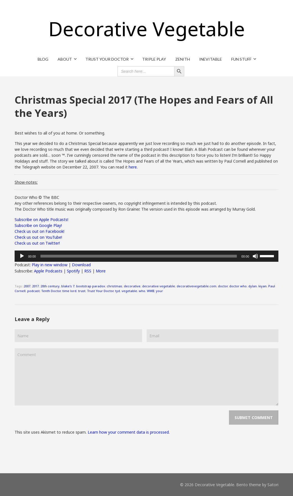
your (159, 291)
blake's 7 (67, 286)
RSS (87, 271)
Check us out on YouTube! (38, 237)
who (142, 291)
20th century (50, 286)
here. (133, 167)
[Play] (22, 256)
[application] (146, 256)
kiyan (262, 286)
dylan (252, 286)
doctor (223, 286)
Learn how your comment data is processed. (129, 432)
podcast (33, 291)
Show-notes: (26, 182)
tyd (117, 291)
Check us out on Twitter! (37, 243)
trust (81, 291)
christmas (114, 286)
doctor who (238, 286)
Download (81, 264)
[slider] (138, 256)
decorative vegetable (158, 286)
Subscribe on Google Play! (38, 225)
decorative (132, 286)
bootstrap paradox (90, 286)
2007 (27, 286)
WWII (150, 291)
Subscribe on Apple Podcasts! (41, 219)
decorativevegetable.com (196, 286)
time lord (69, 291)
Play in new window (49, 264)
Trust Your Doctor (100, 291)
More (101, 271)
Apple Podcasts (48, 271)
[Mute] (255, 256)
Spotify (73, 271)
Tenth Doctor (51, 291)
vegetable (129, 291)
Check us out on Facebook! (39, 231)
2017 (35, 286)
